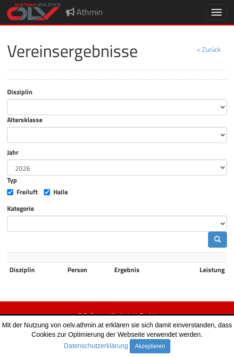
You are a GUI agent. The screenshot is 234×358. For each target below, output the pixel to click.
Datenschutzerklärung (96, 346)
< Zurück (209, 49)
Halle (60, 192)
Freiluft (27, 192)
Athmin (84, 12)
